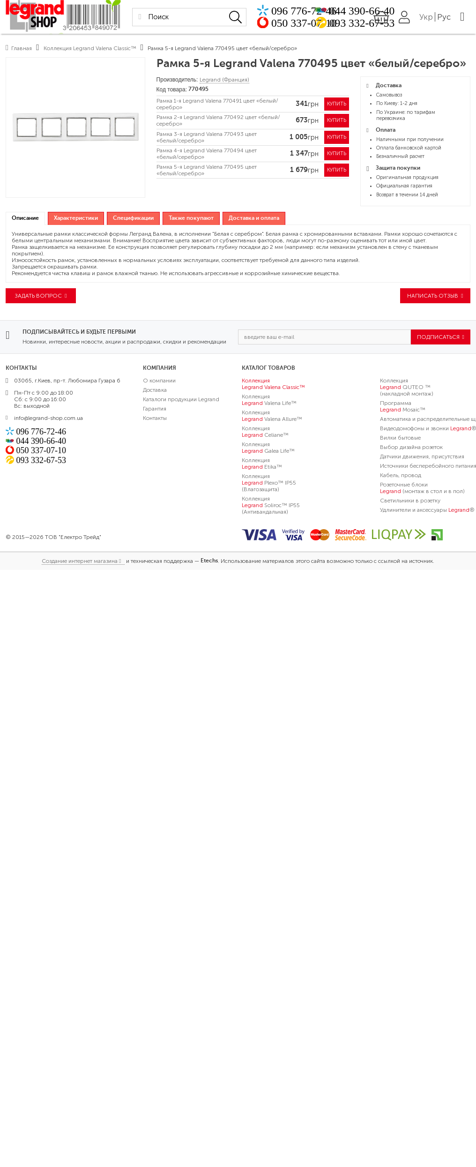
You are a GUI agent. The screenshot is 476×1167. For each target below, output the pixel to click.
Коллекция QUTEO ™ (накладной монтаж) (406, 388)
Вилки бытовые (400, 438)
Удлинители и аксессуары (427, 511)
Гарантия (154, 409)
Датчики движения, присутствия (422, 457)
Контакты (155, 419)
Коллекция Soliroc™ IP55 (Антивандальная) (271, 506)
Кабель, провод (400, 476)
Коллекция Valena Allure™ (272, 416)
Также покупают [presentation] (191, 218)
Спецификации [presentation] (133, 218)
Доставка (155, 391)
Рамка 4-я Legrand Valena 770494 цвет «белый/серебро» (206, 156)
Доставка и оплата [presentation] (254, 218)
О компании (159, 381)
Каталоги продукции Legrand (181, 400)
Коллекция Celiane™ (265, 432)
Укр (449, 17)
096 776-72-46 (320, 10)
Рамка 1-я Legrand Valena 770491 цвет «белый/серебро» (217, 104)
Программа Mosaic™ (402, 407)
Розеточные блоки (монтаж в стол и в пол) (422, 488)
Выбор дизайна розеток (411, 448)
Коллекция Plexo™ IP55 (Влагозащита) (269, 484)
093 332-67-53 (373, 23)
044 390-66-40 (373, 10)
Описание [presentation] (25, 218)
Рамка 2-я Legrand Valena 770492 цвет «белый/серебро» (218, 121)
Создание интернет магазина (80, 562)
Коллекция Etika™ (262, 464)
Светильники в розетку (410, 501)
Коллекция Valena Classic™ (273, 384)
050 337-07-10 (320, 23)
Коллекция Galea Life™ (268, 448)
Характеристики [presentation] (76, 218)
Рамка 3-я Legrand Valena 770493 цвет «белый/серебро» (206, 139)
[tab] (25, 218)
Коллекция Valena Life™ (269, 400)
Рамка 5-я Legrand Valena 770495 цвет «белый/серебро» (206, 173)
